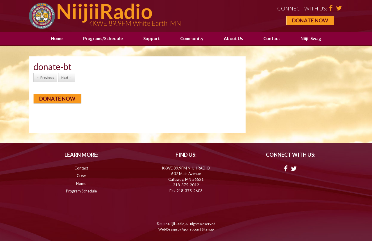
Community (191, 38)
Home (57, 38)
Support (151, 38)
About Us (233, 38)
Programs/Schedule (103, 38)
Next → (66, 77)
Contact (271, 38)
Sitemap (208, 229)
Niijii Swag (311, 38)
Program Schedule (81, 191)
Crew (81, 175)
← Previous (45, 77)
